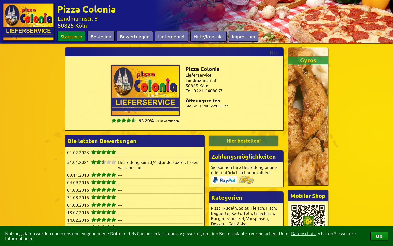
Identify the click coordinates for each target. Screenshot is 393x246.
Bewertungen (135, 36)
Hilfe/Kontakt (208, 36)
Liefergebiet (171, 36)
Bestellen (101, 36)
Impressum (243, 36)
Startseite (71, 36)
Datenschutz (303, 233)
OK (379, 236)
